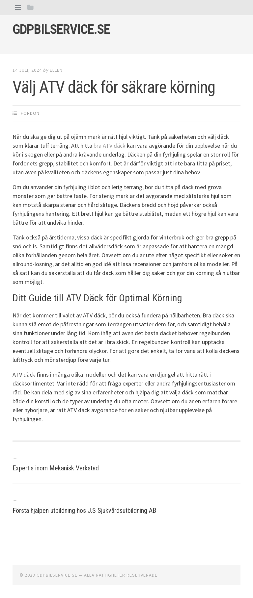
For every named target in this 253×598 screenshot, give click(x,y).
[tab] (18, 7)
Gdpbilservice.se (61, 29)
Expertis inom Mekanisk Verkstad (56, 468)
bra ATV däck (110, 145)
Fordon (30, 113)
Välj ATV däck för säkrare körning (114, 87)
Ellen (56, 70)
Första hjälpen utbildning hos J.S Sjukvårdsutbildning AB (84, 510)
